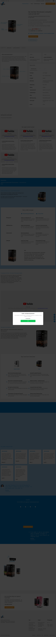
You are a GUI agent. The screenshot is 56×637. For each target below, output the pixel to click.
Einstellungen (28, 318)
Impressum (26, 323)
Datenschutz (29, 323)
